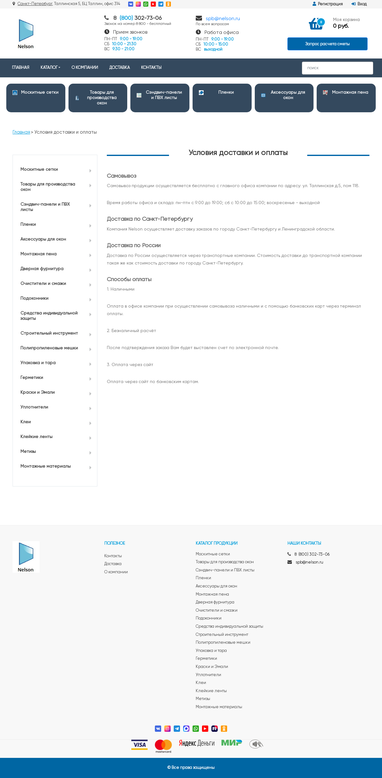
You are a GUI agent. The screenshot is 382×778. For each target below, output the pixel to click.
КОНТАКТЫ (151, 68)
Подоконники (34, 298)
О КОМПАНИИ (85, 68)
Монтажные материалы (45, 466)
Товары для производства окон (102, 97)
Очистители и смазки (43, 283)
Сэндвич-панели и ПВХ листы (45, 207)
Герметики (31, 377)
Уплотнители (34, 407)
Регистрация (328, 4)
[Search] (337, 68)
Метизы (28, 451)
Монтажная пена (350, 92)
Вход (359, 4)
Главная (21, 132)
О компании (116, 572)
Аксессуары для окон (43, 239)
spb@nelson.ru (223, 18)
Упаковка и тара (38, 363)
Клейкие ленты (36, 437)
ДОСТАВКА (119, 68)
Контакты (113, 556)
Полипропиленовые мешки (49, 348)
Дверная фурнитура (41, 269)
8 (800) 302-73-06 (312, 555)
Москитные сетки (39, 92)
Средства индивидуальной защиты (49, 316)
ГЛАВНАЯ (20, 68)
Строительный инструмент (49, 333)
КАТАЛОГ (49, 68)
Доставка (113, 564)
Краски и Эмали (37, 392)
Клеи (25, 422)
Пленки (226, 92)
